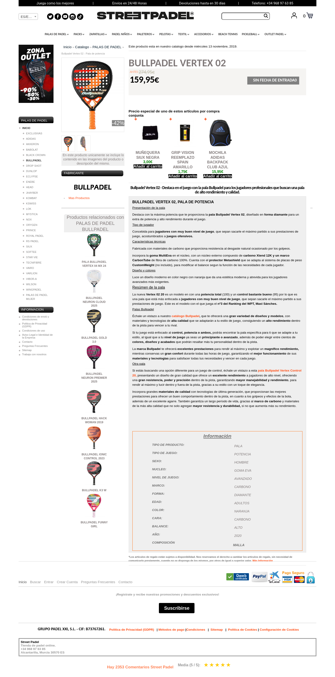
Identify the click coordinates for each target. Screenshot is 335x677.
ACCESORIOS (204, 34)
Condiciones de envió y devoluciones (35, 318)
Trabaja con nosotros (34, 354)
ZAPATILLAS (98, 34)
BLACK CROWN (34, 155)
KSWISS (29, 203)
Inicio (68, 47)
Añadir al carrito (148, 166)
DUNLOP (30, 171)
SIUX (27, 246)
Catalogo (82, 47)
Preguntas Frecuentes (35, 346)
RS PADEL (31, 241)
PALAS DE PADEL (57, 34)
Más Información (262, 560)
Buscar (35, 582)
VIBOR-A (30, 279)
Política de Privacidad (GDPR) (34, 325)
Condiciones (195, 629)
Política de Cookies (242, 629)
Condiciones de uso (33, 330)
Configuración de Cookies (279, 629)
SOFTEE (30, 251)
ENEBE (29, 181)
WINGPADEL (32, 289)
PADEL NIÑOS (122, 34)
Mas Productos (79, 198)
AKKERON (31, 144)
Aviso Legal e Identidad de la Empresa (37, 336)
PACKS (79, 34)
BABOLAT (30, 149)
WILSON (29, 284)
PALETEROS (145, 34)
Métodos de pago (171, 629)
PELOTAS (166, 34)
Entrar (49, 582)
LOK (27, 208)
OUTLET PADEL (275, 34)
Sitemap (27, 350)
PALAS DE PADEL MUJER (35, 297)
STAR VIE (30, 257)
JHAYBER (30, 192)
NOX (27, 219)
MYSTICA (30, 214)
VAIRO (28, 268)
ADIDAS (29, 138)
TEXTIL (183, 34)
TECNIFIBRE (32, 262)
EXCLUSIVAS (32, 133)
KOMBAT (30, 198)
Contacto (27, 341)
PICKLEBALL (251, 34)
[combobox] (28, 16)
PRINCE (29, 230)
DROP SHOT (32, 165)
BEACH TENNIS (228, 34)
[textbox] (28, 17)
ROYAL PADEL (33, 235)
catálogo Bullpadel (186, 316)
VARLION (30, 273)
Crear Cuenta (67, 582)
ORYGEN (30, 224)
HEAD (28, 187)
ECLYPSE (30, 176)
